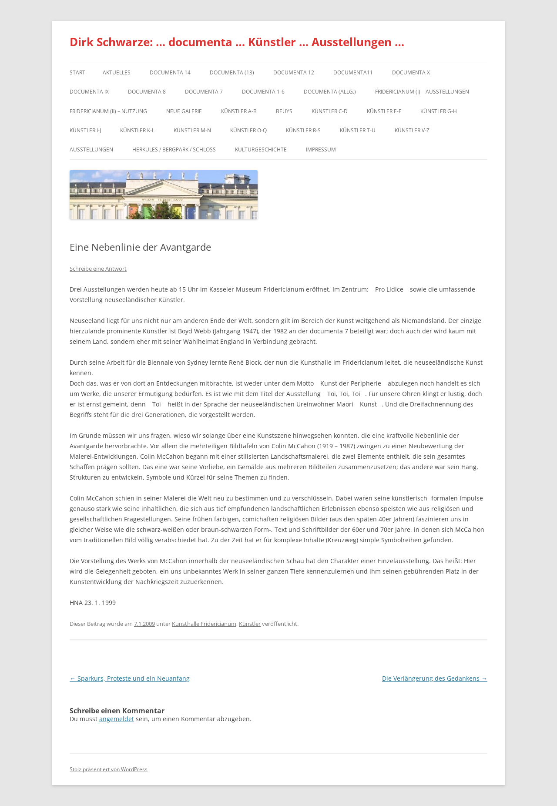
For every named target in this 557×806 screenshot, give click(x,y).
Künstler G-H (438, 111)
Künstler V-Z (412, 130)
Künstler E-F (384, 111)
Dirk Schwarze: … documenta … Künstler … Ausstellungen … (237, 42)
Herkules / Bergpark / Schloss (174, 149)
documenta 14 (170, 72)
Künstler (250, 624)
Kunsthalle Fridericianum (204, 624)
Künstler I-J (85, 130)
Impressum (321, 149)
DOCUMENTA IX (89, 91)
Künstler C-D (330, 111)
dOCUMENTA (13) (232, 72)
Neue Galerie (184, 111)
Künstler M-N (192, 130)
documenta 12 (293, 72)
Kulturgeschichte (261, 149)
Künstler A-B (239, 111)
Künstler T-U (358, 130)
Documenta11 (353, 72)
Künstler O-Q (248, 130)
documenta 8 (147, 91)
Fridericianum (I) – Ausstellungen (422, 91)
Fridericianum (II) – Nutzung (108, 111)
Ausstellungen (91, 149)
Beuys (284, 111)
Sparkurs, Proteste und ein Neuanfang (130, 678)
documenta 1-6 (263, 91)
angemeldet (116, 719)
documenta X (411, 72)
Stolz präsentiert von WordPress (109, 769)
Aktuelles (117, 72)
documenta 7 (204, 91)
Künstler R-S (303, 130)
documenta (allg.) (330, 91)
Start (77, 72)
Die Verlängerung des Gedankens (434, 678)
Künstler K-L (137, 130)
